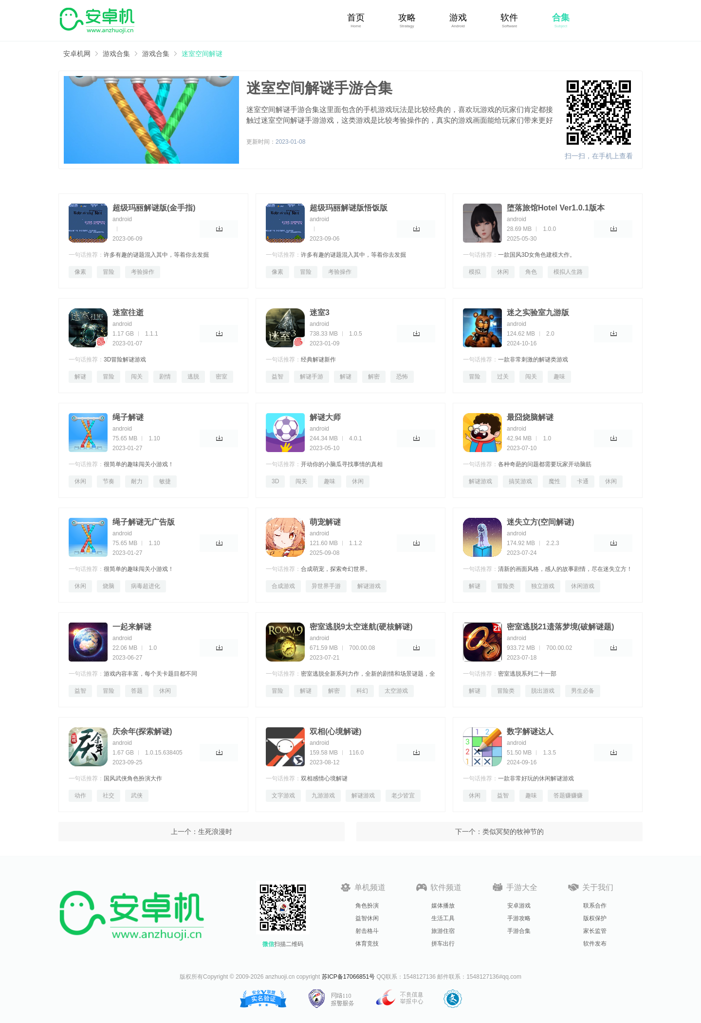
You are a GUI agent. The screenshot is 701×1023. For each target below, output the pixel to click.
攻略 (407, 17)
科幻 (362, 690)
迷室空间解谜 (202, 53)
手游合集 (519, 931)
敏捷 (165, 481)
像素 (80, 271)
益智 (277, 376)
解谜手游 (311, 376)
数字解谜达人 (530, 731)
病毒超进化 (145, 586)
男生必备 (582, 690)
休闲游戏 (582, 586)
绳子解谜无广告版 (143, 522)
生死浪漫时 (215, 831)
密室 (221, 376)
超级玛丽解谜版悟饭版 (348, 208)
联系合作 (595, 905)
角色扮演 (367, 905)
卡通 (583, 481)
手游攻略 (519, 918)
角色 (531, 271)
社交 (108, 795)
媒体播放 (443, 905)
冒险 (108, 271)
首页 (356, 17)
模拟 (474, 271)
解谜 (80, 376)
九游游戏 (323, 795)
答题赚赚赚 (568, 795)
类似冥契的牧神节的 (513, 831)
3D (275, 481)
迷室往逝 (128, 312)
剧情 (165, 376)
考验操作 (142, 271)
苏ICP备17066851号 (348, 976)
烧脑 (108, 586)
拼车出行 (443, 943)
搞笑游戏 (520, 481)
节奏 (108, 481)
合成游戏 (283, 586)
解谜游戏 (480, 481)
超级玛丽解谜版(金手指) (154, 208)
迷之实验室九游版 (538, 312)
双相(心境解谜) (336, 731)
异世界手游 (326, 586)
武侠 (137, 795)
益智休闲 (367, 918)
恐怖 (402, 376)
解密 (374, 376)
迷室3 (320, 312)
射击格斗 (367, 931)
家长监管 (595, 931)
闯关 (137, 376)
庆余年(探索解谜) (142, 731)
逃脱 (193, 376)
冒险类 (506, 586)
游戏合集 (116, 53)
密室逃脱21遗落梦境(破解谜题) (560, 627)
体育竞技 (367, 943)
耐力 (137, 481)
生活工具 (443, 918)
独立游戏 (542, 586)
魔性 (554, 481)
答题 (137, 690)
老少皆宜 (403, 795)
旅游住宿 (443, 931)
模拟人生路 (568, 271)
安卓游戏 (519, 905)
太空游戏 (396, 690)
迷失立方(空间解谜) (540, 522)
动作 (80, 795)
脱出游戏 (542, 690)
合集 (561, 17)
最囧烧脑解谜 (530, 417)
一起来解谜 (131, 627)
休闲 (503, 271)
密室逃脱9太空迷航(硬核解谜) (361, 627)
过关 (503, 376)
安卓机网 (77, 53)
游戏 (458, 17)
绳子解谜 (128, 417)
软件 (509, 17)
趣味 (559, 376)
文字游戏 (283, 795)
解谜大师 (325, 417)
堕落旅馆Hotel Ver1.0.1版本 (556, 208)
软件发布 (595, 943)
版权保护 (595, 918)
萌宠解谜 (325, 522)
